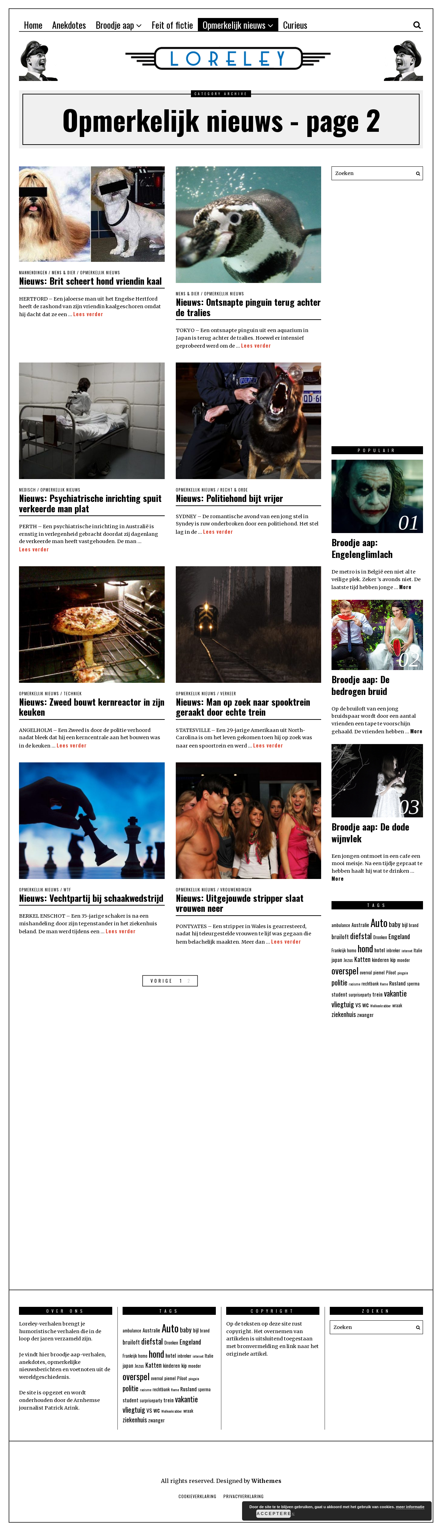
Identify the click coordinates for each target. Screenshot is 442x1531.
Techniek (73, 692)
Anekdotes (69, 24)
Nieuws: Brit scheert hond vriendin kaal (91, 280)
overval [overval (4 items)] (366, 972)
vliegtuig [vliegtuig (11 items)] (343, 1004)
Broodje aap (115, 24)
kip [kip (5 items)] (393, 959)
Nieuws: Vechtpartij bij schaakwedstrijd (61, 900)
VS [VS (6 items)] (358, 1005)
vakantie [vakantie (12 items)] (395, 993)
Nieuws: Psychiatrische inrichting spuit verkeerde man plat (91, 502)
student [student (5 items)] (339, 994)
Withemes (266, 1480)
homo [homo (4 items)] (351, 950)
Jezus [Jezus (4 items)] (348, 960)
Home (33, 24)
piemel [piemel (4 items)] (379, 972)
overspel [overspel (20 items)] (345, 970)
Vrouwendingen (236, 887)
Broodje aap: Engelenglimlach (362, 548)
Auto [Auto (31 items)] (379, 922)
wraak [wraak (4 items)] (397, 1005)
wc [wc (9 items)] (365, 1004)
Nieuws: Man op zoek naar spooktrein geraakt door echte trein (244, 705)
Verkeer (228, 692)
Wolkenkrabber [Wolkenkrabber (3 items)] (380, 1005)
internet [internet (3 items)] (407, 950)
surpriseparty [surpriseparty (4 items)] (360, 994)
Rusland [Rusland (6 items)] (397, 983)
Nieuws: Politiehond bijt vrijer (230, 497)
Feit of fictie (172, 24)
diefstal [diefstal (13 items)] (361, 935)
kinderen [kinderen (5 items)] (380, 959)
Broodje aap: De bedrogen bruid (361, 685)
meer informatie (410, 1507)
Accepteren (274, 1513)
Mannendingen (33, 272)
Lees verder (88, 313)
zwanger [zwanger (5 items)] (365, 1014)
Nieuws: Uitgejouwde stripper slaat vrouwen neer (240, 900)
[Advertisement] (377, 317)
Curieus (295, 24)
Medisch (27, 489)
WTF (67, 887)
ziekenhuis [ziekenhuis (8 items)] (344, 1014)
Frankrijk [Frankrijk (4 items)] (339, 950)
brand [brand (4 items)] (414, 925)
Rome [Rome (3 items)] (384, 984)
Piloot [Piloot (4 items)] (391, 972)
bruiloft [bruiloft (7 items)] (340, 936)
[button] (416, 173)
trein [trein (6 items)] (377, 994)
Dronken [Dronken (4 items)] (380, 937)
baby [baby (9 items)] (395, 924)
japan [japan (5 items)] (337, 959)
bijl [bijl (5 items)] (404, 924)
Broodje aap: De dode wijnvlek (370, 832)
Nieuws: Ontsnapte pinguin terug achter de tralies (236, 306)
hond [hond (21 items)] (365, 948)
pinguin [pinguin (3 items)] (402, 972)
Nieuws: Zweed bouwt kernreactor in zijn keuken (85, 705)
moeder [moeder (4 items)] (403, 960)
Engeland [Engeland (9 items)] (399, 936)
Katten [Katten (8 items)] (362, 959)
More (405, 586)
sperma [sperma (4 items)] (413, 983)
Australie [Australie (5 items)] (360, 924)
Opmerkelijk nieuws (234, 24)
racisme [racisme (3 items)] (354, 984)
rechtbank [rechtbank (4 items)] (370, 983)
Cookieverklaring (198, 1496)
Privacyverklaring (243, 1496)
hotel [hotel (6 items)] (379, 950)
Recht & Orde (234, 489)
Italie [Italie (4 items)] (418, 950)
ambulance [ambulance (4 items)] (341, 925)
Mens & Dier (64, 272)
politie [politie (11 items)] (339, 982)
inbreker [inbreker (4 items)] (393, 950)
